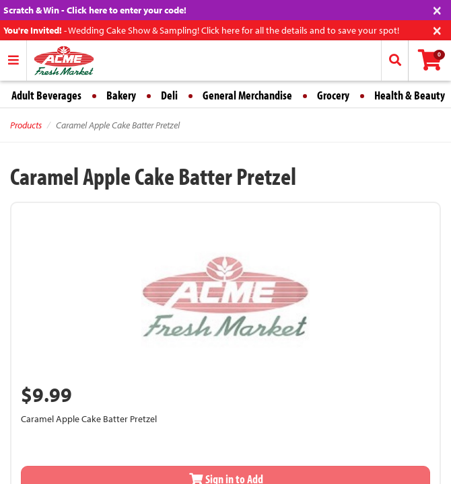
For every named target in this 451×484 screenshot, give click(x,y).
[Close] (437, 9)
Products (26, 125)
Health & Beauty (409, 95)
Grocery (333, 95)
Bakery (121, 95)
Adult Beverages (46, 95)
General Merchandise (247, 95)
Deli (169, 95)
